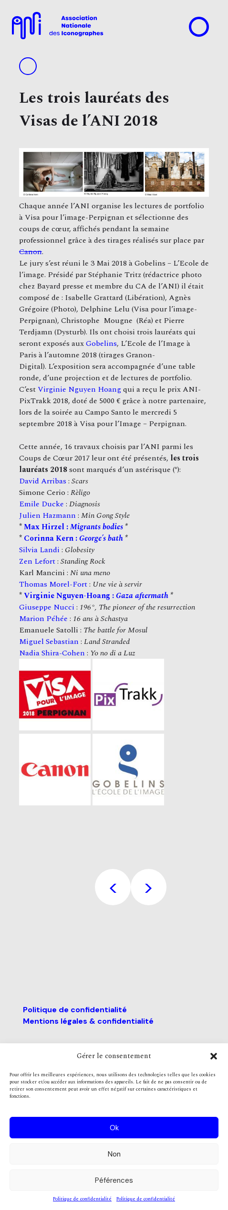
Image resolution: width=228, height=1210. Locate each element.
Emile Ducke (41, 504)
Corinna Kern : (73, 538)
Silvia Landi (39, 550)
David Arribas (42, 481)
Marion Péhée (43, 618)
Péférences (114, 1180)
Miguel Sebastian (49, 641)
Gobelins (101, 343)
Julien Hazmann (47, 515)
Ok (114, 1128)
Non (114, 1154)
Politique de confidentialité (82, 1199)
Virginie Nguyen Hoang (79, 389)
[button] (213, 1056)
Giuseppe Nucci (46, 607)
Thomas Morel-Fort (53, 584)
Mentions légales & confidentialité (88, 1021)
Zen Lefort (37, 561)
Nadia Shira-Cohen (52, 653)
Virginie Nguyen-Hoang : (96, 595)
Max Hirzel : (73, 527)
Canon (30, 251)
